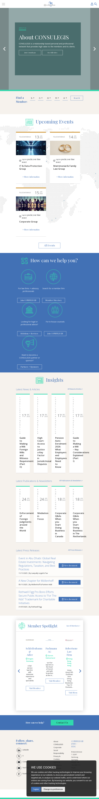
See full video (52, 52)
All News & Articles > (75, 389)
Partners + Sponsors (30, 366)
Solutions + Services (29, 333)
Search (77, 98)
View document (69, 565)
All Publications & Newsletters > (71, 481)
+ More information (31, 176)
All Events (49, 245)
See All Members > (73, 626)
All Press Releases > (75, 550)
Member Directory (53, 300)
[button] (32, 98)
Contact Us (62, 722)
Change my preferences (53, 789)
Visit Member (35, 688)
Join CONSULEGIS (28, 300)
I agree (36, 789)
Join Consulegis (30, 52)
